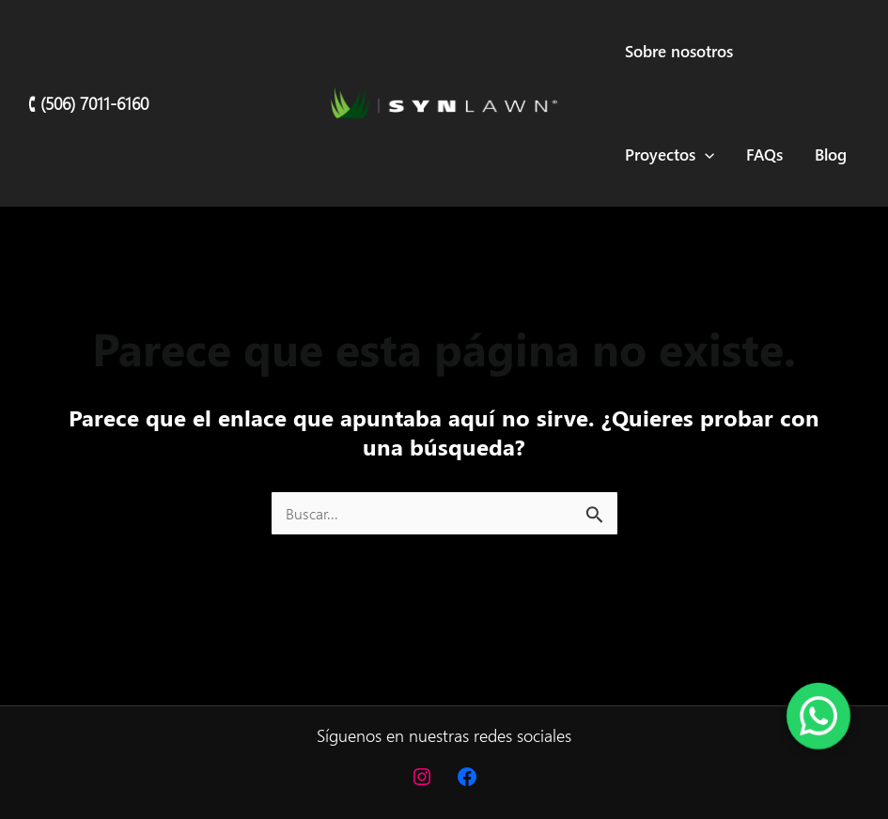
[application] (704, 155)
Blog (831, 154)
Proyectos (669, 155)
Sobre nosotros (679, 51)
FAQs (764, 154)
